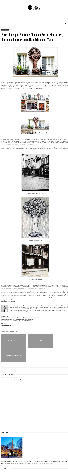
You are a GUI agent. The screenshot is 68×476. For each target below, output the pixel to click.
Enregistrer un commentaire (8, 367)
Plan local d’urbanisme (6, 325)
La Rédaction (5, 45)
